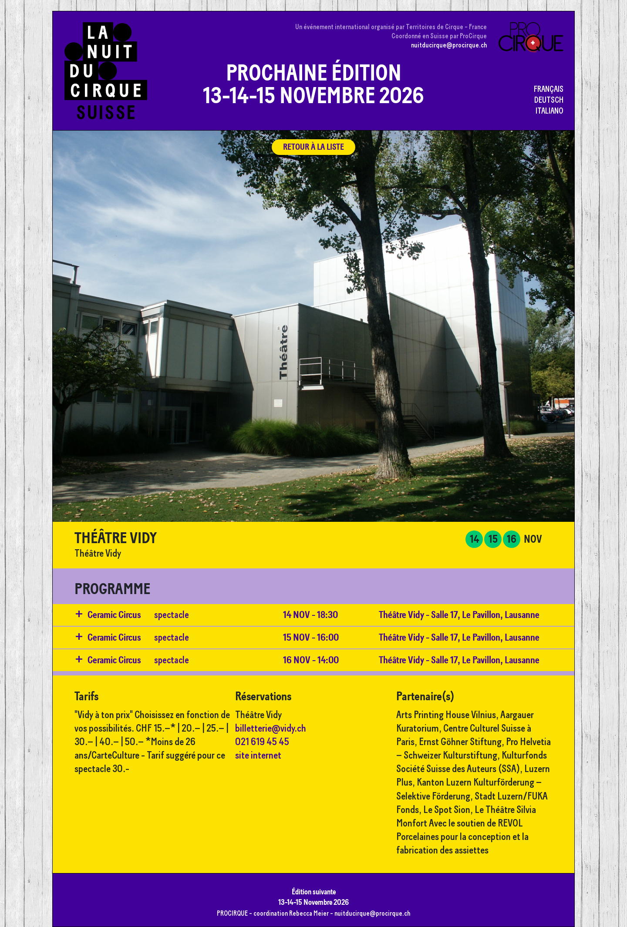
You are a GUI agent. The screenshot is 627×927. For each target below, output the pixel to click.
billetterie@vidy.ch (270, 728)
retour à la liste (313, 146)
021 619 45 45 (262, 741)
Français (548, 89)
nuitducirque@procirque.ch (449, 45)
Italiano (549, 110)
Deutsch (548, 99)
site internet (258, 755)
